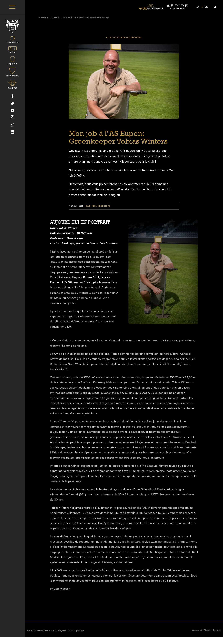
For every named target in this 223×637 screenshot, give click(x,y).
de (206, 7)
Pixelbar (207, 630)
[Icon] (12, 40)
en (197, 7)
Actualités (54, 18)
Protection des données (37, 630)
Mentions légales (58, 630)
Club (87, 206)
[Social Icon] (12, 96)
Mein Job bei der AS (101, 206)
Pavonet (217, 630)
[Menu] (12, 7)
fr (202, 7)
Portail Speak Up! (76, 630)
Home (43, 18)
